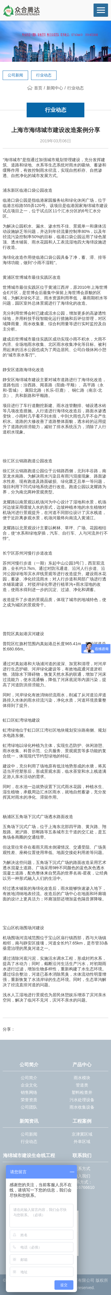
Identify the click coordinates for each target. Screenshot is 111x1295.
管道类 (82, 1085)
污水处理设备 (82, 1099)
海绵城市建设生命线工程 (29, 1155)
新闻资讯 (29, 1121)
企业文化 (29, 1085)
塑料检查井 (82, 1092)
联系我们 (82, 1155)
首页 (34, 88)
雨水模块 (82, 1077)
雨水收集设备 (82, 1107)
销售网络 (29, 1092)
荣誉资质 (29, 1099)
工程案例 (82, 1121)
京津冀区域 (82, 1134)
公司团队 (29, 1107)
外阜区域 (82, 1141)
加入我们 (82, 1176)
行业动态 (44, 75)
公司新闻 (15, 75)
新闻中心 (54, 88)
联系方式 (82, 1168)
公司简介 (29, 1064)
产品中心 (82, 1064)
